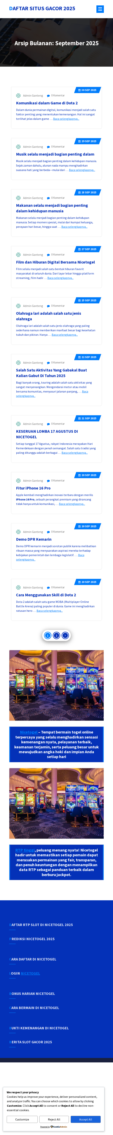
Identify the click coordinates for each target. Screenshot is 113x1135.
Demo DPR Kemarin (34, 571)
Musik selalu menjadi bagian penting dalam (55, 186)
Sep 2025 (87, 122)
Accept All (85, 1119)
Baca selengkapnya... (66, 150)
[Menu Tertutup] (100, 9)
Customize (22, 1119)
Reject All (54, 1119)
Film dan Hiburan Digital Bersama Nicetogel (55, 293)
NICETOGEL (30, 984)
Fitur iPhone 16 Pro (33, 519)
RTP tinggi (25, 881)
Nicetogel (29, 763)
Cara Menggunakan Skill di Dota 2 (46, 626)
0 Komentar (56, 127)
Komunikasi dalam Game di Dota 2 (47, 134)
